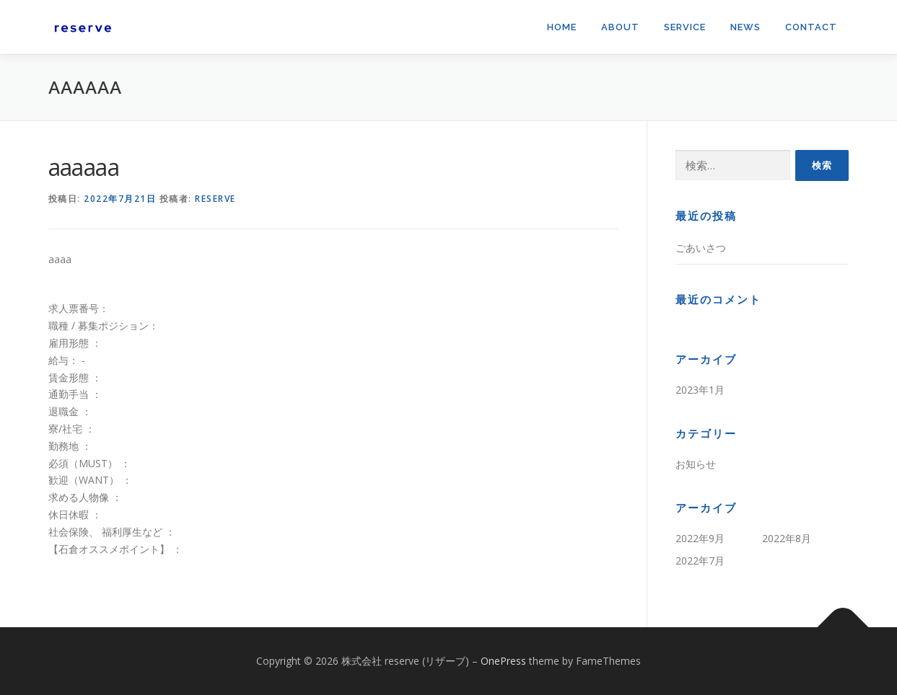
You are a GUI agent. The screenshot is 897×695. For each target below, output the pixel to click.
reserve (215, 198)
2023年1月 (700, 390)
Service (685, 27)
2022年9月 (700, 538)
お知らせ (695, 464)
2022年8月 (786, 538)
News (745, 27)
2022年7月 (700, 560)
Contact (811, 27)
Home (562, 27)
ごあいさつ (700, 247)
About (620, 27)
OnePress (503, 661)
